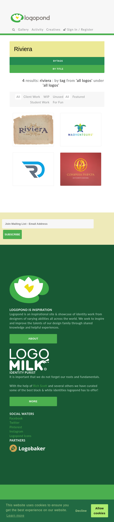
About (33, 338)
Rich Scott (40, 386)
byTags (58, 61)
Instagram (16, 431)
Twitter (15, 422)
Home (57, 17)
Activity (37, 29)
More (33, 401)
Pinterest (16, 427)
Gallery (23, 29)
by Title (58, 69)
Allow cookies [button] (99, 511)
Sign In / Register (78, 29)
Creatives (53, 29)
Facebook (16, 418)
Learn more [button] (15, 515)
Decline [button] (81, 510)
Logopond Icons (20, 436)
